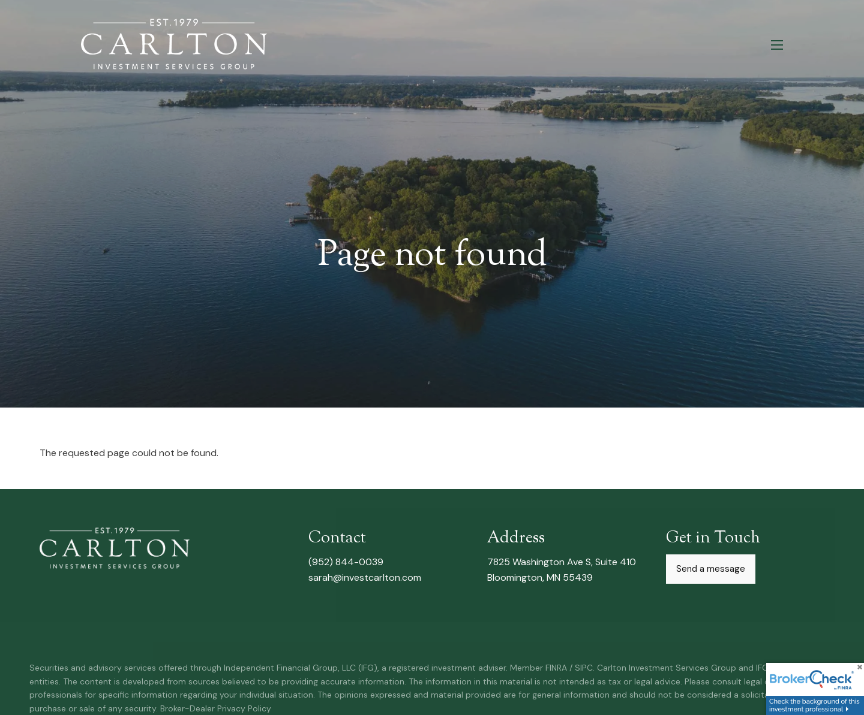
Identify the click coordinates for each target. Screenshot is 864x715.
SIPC (584, 668)
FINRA (556, 668)
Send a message (710, 570)
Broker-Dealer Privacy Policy (215, 708)
